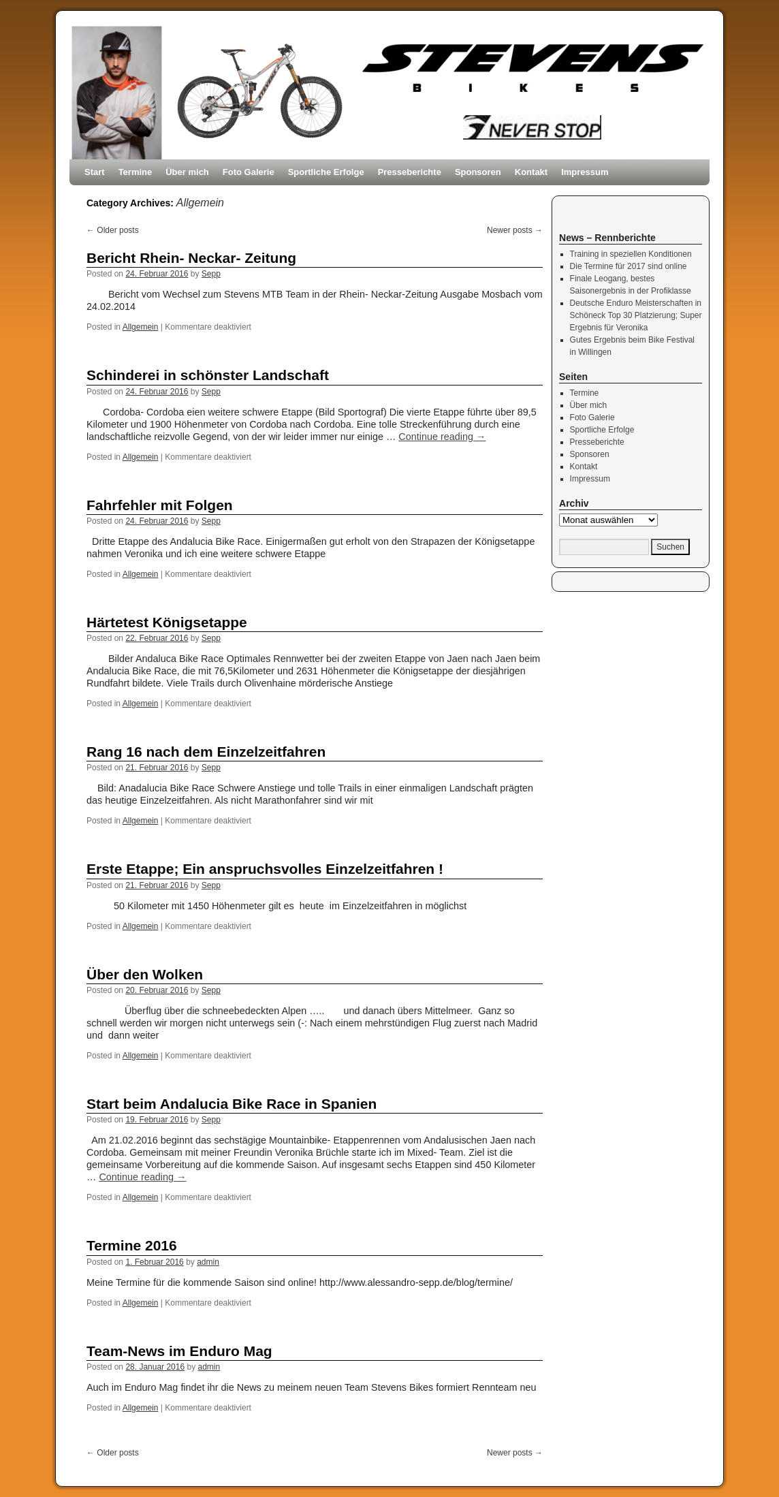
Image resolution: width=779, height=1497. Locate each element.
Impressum (584, 172)
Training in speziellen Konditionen (631, 254)
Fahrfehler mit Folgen (159, 505)
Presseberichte (409, 172)
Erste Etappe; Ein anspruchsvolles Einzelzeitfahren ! (264, 869)
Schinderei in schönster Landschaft (207, 375)
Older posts (112, 230)
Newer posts (515, 230)
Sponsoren (478, 172)
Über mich (187, 172)
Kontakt (531, 172)
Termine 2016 (131, 1245)
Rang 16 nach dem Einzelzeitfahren (205, 751)
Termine (135, 172)
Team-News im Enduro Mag (179, 1351)
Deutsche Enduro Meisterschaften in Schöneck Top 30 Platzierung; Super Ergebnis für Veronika (636, 315)
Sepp (211, 274)
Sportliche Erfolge (326, 172)
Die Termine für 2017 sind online (628, 266)
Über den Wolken (144, 974)
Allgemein (141, 327)
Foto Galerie (248, 172)
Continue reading (442, 436)
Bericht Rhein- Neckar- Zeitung (191, 258)
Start (94, 172)
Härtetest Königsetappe (166, 622)
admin (208, 1262)
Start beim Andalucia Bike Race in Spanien (231, 1104)
